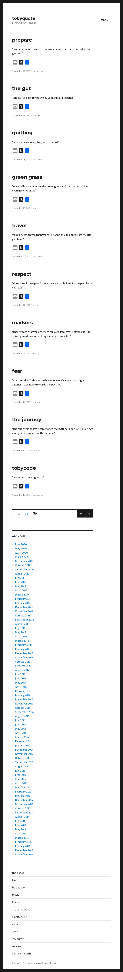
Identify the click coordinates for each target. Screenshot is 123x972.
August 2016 (22, 716)
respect (21, 274)
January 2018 (22, 649)
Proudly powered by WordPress (40, 963)
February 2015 (23, 791)
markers (22, 322)
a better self (19, 917)
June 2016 (20, 724)
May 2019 (20, 586)
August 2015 (22, 766)
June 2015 (20, 774)
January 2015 (22, 795)
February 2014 (23, 841)
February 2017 (23, 691)
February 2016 (23, 741)
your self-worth (21, 953)
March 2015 (22, 787)
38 (28, 513)
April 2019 (21, 590)
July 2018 (20, 628)
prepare (22, 40)
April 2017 (21, 686)
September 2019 (24, 569)
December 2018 (24, 607)
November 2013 (24, 854)
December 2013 (24, 850)
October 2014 (22, 808)
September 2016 (24, 711)
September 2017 (24, 665)
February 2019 (23, 598)
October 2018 (22, 615)
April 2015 (21, 783)
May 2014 (20, 829)
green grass (27, 177)
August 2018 (22, 623)
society (16, 924)
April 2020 (21, 552)
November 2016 (24, 703)
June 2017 (20, 678)
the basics (38, 71)
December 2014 (24, 799)
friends (16, 902)
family (36, 353)
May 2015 (20, 779)
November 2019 (24, 561)
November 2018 (24, 611)
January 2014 (22, 846)
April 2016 (21, 732)
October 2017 (22, 661)
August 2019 (22, 573)
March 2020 (22, 556)
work (15, 931)
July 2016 (20, 720)
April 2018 (21, 636)
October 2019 (22, 565)
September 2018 (24, 619)
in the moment (21, 909)
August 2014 (22, 816)
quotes (36, 115)
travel (19, 225)
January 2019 (22, 602)
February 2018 (23, 644)
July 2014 (20, 820)
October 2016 (22, 707)
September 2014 (24, 812)
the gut (21, 88)
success (16, 946)
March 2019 (22, 594)
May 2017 (20, 682)
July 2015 (20, 770)
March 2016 (22, 737)
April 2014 (21, 833)
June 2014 (20, 825)
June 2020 (21, 544)
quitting (22, 133)
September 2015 (24, 762)
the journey (26, 419)
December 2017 (24, 653)
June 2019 (20, 582)
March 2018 (22, 640)
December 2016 (24, 699)
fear (17, 371)
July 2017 (20, 674)
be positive (18, 887)
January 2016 (22, 745)
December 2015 (24, 749)
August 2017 (22, 670)
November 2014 (24, 804)
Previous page (81, 517)
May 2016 (20, 728)
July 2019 (20, 577)
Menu (105, 20)
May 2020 (21, 548)
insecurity (18, 939)
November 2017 (24, 657)
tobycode (24, 468)
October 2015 (22, 758)
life (14, 880)
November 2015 (24, 753)
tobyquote (23, 18)
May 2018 (20, 632)
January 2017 (22, 695)
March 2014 (22, 837)
